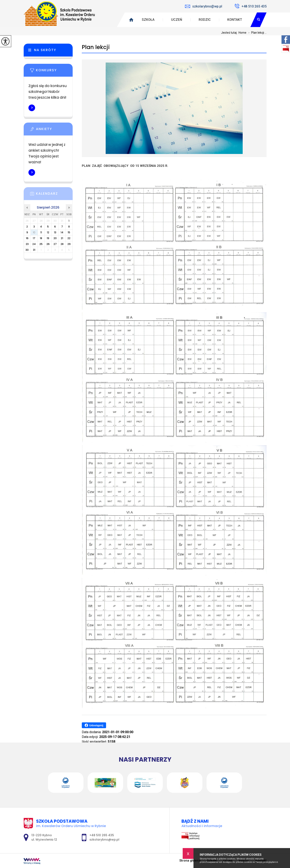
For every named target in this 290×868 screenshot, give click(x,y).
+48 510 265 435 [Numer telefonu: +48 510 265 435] (101, 835)
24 (34, 244)
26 (48, 244)
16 (27, 238)
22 (68, 238)
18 (41, 238)
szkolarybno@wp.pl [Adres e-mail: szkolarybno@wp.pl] (104, 839)
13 (55, 232)
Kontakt (234, 20)
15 (69, 232)
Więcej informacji (31, 108)
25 (41, 244)
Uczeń (176, 20)
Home (242, 32)
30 (27, 250)
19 (48, 238)
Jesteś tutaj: (230, 32)
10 (34, 232)
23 (27, 244)
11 (41, 232)
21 (62, 238)
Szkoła (148, 20)
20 (55, 238)
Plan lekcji (96, 47)
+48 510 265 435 (251, 6)
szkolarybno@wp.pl (203, 6)
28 (62, 244)
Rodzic (205, 20)
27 (55, 244)
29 (69, 244)
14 (62, 232)
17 (34, 238)
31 (34, 250)
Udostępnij (94, 725)
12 (48, 232)
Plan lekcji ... (256, 32)
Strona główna (190, 860)
